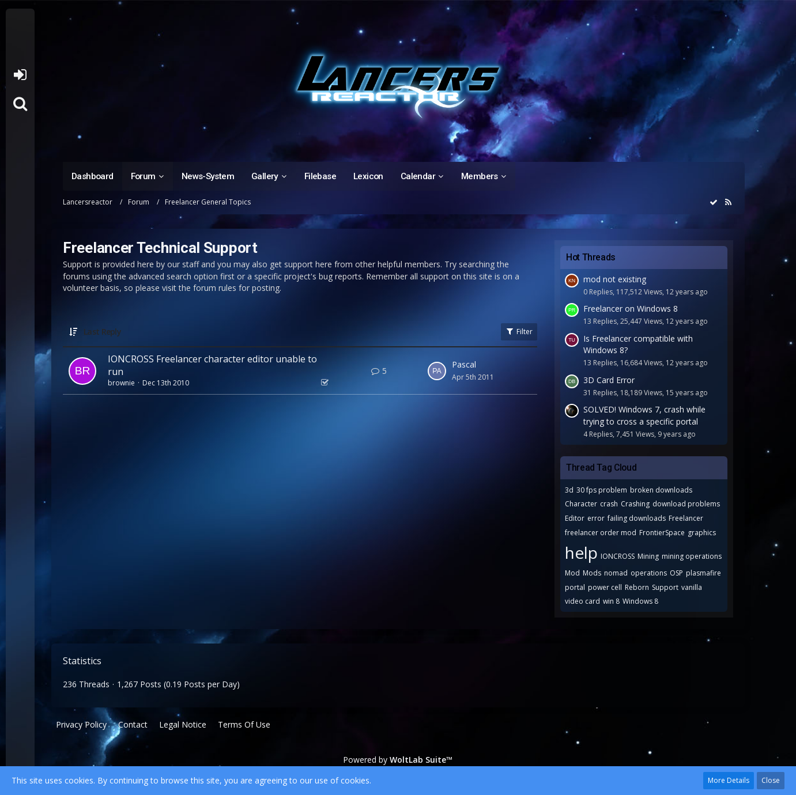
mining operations (692, 556)
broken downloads (661, 490)
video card (582, 601)
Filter (519, 331)
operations (649, 573)
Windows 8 (640, 601)
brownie (121, 383)
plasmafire (703, 573)
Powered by (397, 759)
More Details (728, 780)
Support (665, 587)
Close (770, 780)
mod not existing (614, 279)
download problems (686, 504)
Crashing (635, 504)
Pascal (464, 364)
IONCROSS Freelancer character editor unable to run (212, 365)
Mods (592, 573)
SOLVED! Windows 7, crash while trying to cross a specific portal (644, 415)
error (596, 518)
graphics (702, 532)
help (581, 552)
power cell (605, 587)
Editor (574, 518)
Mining (648, 556)
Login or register (20, 74)
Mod (572, 573)
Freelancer (686, 518)
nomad (616, 573)
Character (581, 504)
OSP (676, 573)
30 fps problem (601, 490)
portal (575, 587)
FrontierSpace (662, 532)
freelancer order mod (600, 532)
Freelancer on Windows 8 (630, 308)
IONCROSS (618, 556)
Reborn (637, 587)
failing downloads (637, 518)
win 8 (611, 601)
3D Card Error (609, 379)
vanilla (691, 587)
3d (569, 490)
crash (609, 504)
